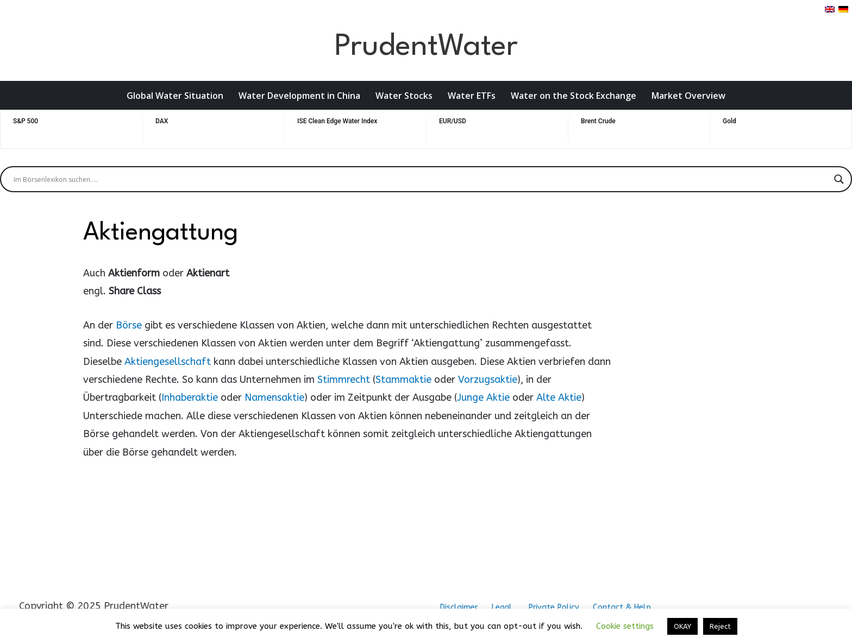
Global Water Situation (175, 96)
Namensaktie (274, 397)
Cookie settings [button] (625, 626)
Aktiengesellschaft (167, 362)
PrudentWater (426, 47)
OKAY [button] (682, 626)
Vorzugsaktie (487, 380)
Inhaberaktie (189, 397)
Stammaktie (403, 380)
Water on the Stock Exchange (573, 96)
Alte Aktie (558, 397)
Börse (129, 325)
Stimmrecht (343, 380)
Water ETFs (472, 96)
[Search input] (421, 179)
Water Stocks (404, 96)
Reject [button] (720, 626)
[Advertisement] (690, 381)
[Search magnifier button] (839, 179)
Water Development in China (299, 96)
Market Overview (688, 96)
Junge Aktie (483, 397)
